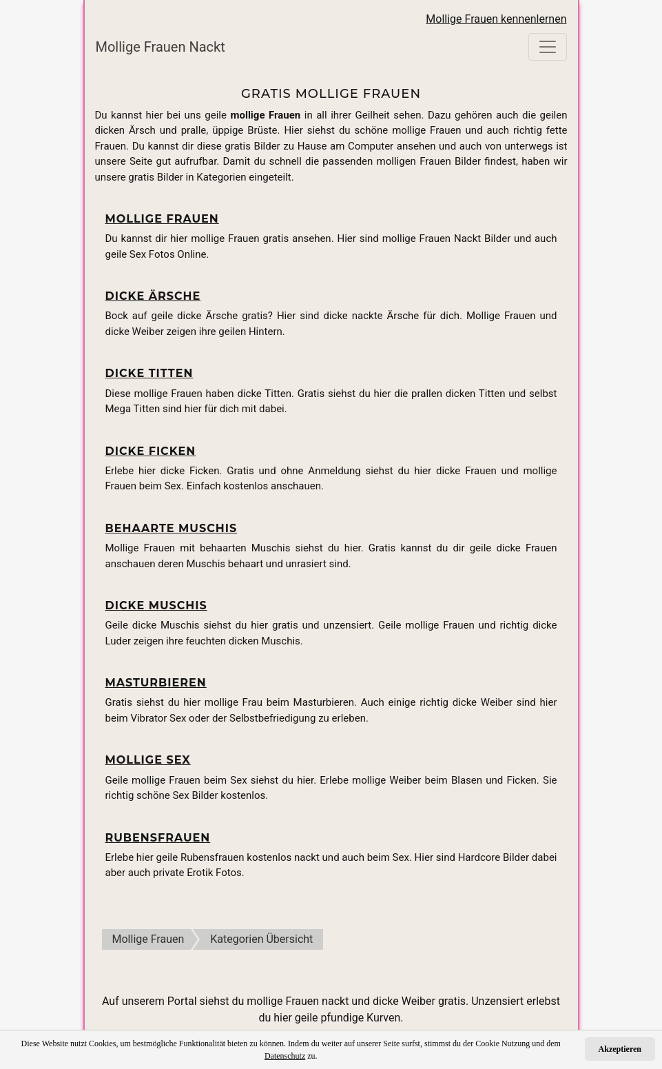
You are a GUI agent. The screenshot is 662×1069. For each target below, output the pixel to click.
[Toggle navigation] (547, 47)
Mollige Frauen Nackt (160, 47)
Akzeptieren (620, 1049)
